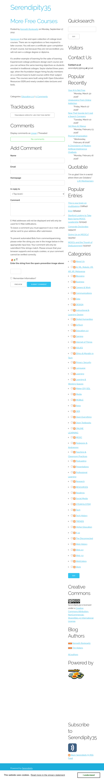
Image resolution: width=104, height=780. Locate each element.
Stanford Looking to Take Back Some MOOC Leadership (79, 218)
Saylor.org (15, 39)
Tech (78, 510)
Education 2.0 (27, 96)
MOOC (79, 437)
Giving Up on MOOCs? (78, 234)
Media (79, 394)
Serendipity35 (30, 7)
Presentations (82, 467)
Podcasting (81, 461)
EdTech (79, 325)
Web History (81, 544)
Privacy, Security (83, 362)
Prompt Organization (77, 136)
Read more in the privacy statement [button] (48, 775)
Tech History (81, 515)
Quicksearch (81, 21)
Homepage (15, 178)
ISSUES (79, 348)
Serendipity (27, 768)
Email (13, 167)
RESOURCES (82, 487)
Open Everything (84, 417)
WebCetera (81, 561)
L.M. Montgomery (85, 181)
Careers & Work (83, 287)
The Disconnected (84, 538)
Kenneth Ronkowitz (29, 29)
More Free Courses (33, 21)
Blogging (80, 276)
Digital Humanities (84, 319)
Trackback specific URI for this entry (32, 115)
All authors (73, 654)
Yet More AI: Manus (77, 126)
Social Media (82, 498)
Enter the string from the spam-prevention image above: (37, 263)
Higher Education (84, 527)
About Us (80, 261)
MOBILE (79, 400)
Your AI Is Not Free (76, 90)
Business (80, 282)
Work (78, 567)
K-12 (78, 532)
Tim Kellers (77, 648)
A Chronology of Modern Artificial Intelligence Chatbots (79, 148)
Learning (80, 374)
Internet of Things (84, 342)
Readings (80, 493)
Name (13, 155)
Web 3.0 (80, 555)
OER (78, 411)
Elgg (70, 211)
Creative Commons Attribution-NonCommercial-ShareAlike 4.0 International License (81, 614)
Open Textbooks (83, 423)
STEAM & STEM (83, 504)
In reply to (15, 189)
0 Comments (42, 96)
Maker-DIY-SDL (83, 388)
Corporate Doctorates (78, 226)
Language (80, 368)
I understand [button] (89, 775)
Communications (84, 293)
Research (80, 481)
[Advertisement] (86, 700)
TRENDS (80, 521)
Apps (78, 405)
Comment (15, 200)
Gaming (79, 336)
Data (78, 299)
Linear (34, 133)
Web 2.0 (79, 550)
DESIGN (79, 304)
